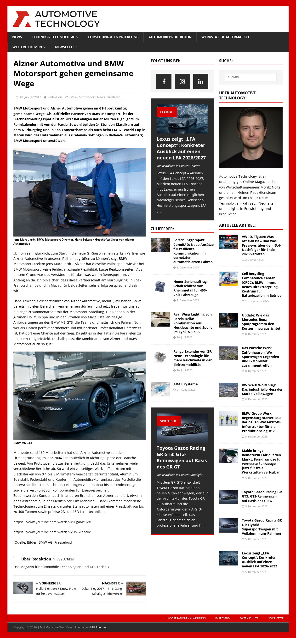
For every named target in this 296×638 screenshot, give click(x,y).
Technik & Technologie (53, 37)
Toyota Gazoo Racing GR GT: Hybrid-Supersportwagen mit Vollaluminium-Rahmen (262, 527)
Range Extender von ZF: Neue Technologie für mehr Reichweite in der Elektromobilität (192, 358)
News (17, 37)
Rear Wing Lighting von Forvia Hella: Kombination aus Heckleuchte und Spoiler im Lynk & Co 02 (193, 323)
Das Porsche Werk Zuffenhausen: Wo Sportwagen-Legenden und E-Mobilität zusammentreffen (260, 357)
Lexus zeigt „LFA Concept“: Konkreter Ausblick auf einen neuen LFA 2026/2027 (181, 148)
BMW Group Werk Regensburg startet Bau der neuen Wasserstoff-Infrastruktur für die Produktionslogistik (261, 422)
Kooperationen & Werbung (186, 618)
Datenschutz (249, 618)
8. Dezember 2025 (256, 334)
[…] (159, 210)
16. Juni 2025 (184, 337)
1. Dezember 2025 (188, 267)
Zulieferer (113, 97)
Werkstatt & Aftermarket (225, 37)
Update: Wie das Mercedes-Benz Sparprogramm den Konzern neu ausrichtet (261, 322)
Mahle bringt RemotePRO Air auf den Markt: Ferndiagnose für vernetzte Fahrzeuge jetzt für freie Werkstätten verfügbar (262, 461)
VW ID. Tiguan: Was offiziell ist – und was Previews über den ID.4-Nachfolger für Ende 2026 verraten (261, 245)
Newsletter (66, 47)
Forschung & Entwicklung (113, 37)
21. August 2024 (186, 389)
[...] (202, 525)
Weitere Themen (27, 47)
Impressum (222, 618)
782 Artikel (65, 559)
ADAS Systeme (185, 384)
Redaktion (54, 97)
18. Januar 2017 (30, 97)
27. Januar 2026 (254, 259)
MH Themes (98, 627)
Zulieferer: (162, 228)
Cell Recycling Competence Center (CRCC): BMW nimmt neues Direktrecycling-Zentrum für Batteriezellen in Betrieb (262, 284)
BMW (73, 97)
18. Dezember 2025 (257, 301)
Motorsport (87, 97)
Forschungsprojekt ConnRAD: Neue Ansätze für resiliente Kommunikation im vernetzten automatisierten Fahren (193, 251)
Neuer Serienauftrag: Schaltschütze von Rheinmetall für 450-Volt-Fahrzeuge (190, 288)
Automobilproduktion (170, 37)
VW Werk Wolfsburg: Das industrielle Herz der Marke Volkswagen (262, 389)
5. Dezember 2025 (256, 436)
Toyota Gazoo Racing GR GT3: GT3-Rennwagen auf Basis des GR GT (182, 457)
